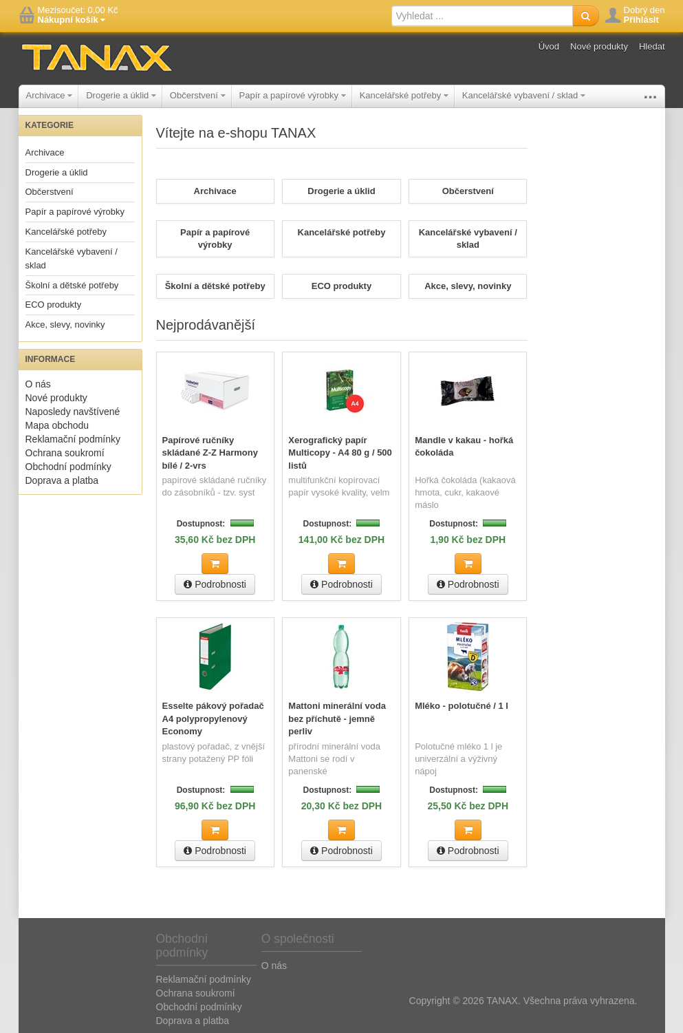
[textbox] (482, 16)
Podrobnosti (215, 583)
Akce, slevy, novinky (65, 324)
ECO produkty (53, 304)
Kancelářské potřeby (404, 95)
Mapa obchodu (57, 425)
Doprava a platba (62, 480)
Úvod (549, 46)
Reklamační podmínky (73, 439)
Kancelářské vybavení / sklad (523, 95)
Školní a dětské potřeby (72, 285)
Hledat (652, 46)
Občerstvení (198, 95)
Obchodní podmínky (68, 466)
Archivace (49, 95)
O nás (38, 384)
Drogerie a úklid (121, 95)
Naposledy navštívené (72, 411)
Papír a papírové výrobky (292, 95)
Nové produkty (599, 46)
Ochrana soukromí (65, 452)
